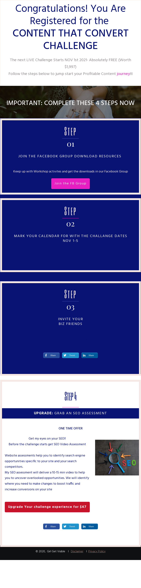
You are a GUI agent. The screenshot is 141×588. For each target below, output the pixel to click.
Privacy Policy (97, 551)
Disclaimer (77, 551)
